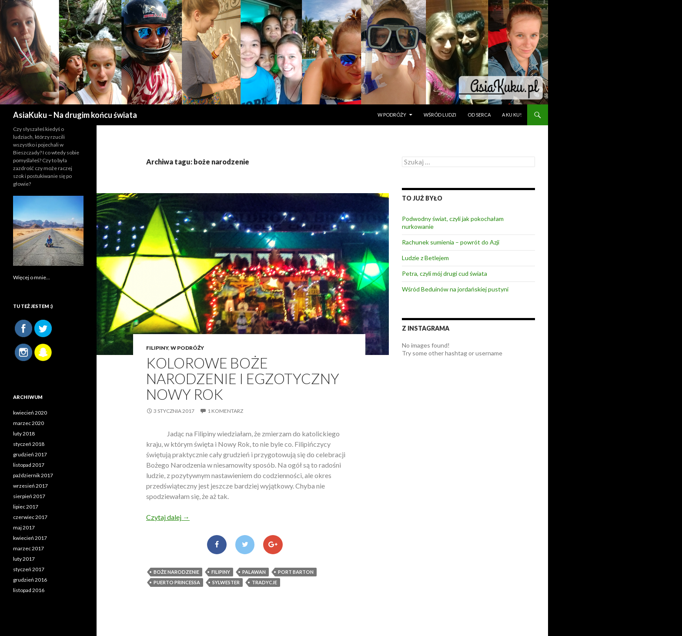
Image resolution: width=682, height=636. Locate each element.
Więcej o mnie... (31, 277)
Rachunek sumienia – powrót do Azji (450, 242)
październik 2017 (33, 475)
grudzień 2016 (30, 579)
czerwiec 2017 (30, 517)
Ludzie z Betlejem (425, 257)
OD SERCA (479, 114)
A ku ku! (512, 114)
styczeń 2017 (28, 569)
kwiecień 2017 (30, 538)
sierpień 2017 (29, 496)
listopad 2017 (28, 465)
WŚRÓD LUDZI (440, 114)
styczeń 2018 (28, 444)
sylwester (226, 582)
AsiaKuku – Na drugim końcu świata (75, 115)
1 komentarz (225, 411)
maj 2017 (24, 527)
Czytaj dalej (168, 517)
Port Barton (296, 572)
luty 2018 (24, 433)
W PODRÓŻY (392, 114)
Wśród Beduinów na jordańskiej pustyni (455, 289)
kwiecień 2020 (30, 412)
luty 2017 (24, 559)
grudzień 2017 (30, 454)
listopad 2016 (28, 590)
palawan (254, 572)
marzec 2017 (28, 548)
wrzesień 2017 (30, 485)
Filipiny (157, 348)
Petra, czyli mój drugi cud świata (444, 273)
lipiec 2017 (25, 506)
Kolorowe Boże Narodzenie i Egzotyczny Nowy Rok (242, 378)
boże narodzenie (176, 572)
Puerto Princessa (177, 582)
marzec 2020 (28, 423)
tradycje (264, 582)
